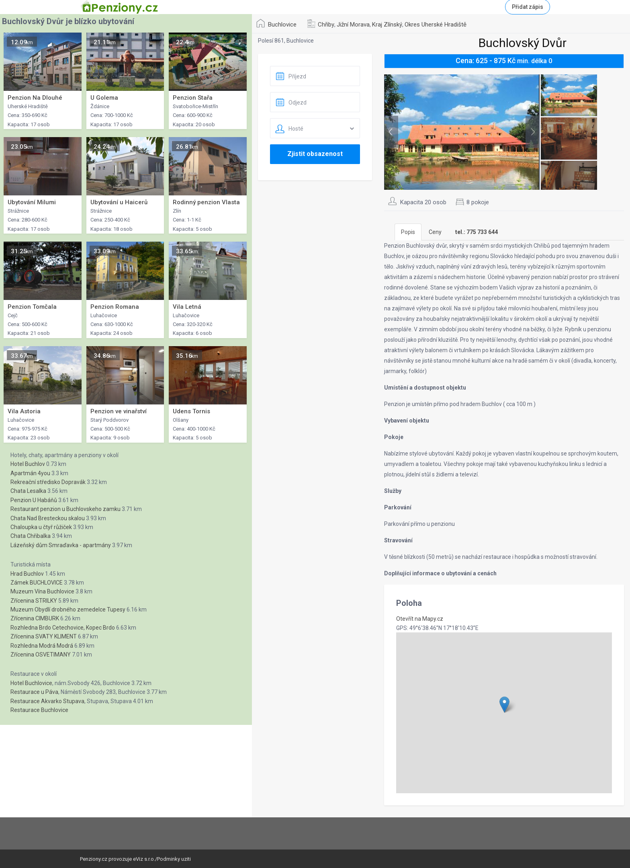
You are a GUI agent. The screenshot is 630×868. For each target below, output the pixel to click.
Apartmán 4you (30, 473)
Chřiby (326, 24)
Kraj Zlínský (387, 24)
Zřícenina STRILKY (33, 600)
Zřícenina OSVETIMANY (40, 654)
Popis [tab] (408, 232)
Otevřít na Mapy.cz (419, 619)
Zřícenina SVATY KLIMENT (43, 636)
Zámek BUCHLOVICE (36, 582)
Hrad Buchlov (27, 573)
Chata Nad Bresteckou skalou (47, 518)
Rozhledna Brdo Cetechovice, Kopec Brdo (62, 627)
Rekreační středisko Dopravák (48, 482)
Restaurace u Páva (34, 692)
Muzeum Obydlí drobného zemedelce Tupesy (67, 609)
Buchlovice (282, 24)
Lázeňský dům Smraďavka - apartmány (60, 545)
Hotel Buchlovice (31, 683)
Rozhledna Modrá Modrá (41, 645)
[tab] (476, 232)
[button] (504, 704)
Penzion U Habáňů (33, 500)
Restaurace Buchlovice (39, 710)
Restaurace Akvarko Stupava (47, 701)
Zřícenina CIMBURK (34, 618)
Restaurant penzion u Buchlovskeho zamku (65, 509)
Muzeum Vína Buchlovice (42, 591)
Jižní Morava (353, 24)
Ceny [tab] (435, 232)
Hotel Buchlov (27, 464)
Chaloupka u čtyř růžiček (41, 527)
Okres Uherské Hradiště (435, 24)
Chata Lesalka (28, 491)
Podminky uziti (174, 859)
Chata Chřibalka (30, 536)
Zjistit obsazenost (315, 154)
